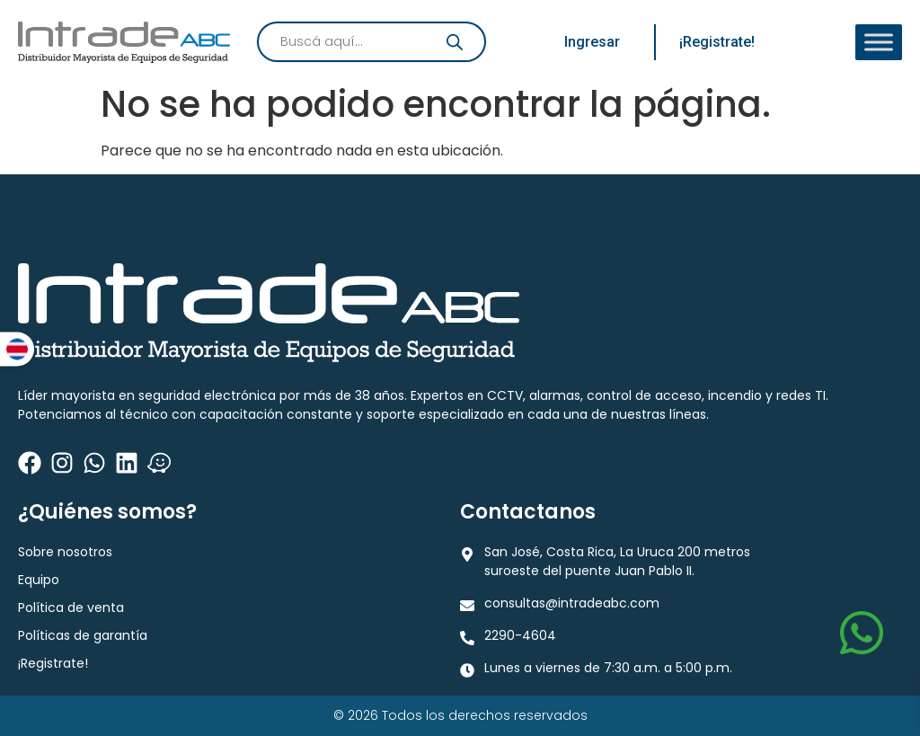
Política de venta (71, 607)
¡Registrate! (53, 663)
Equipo (38, 580)
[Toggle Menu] (878, 41)
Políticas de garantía (82, 635)
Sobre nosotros (65, 552)
